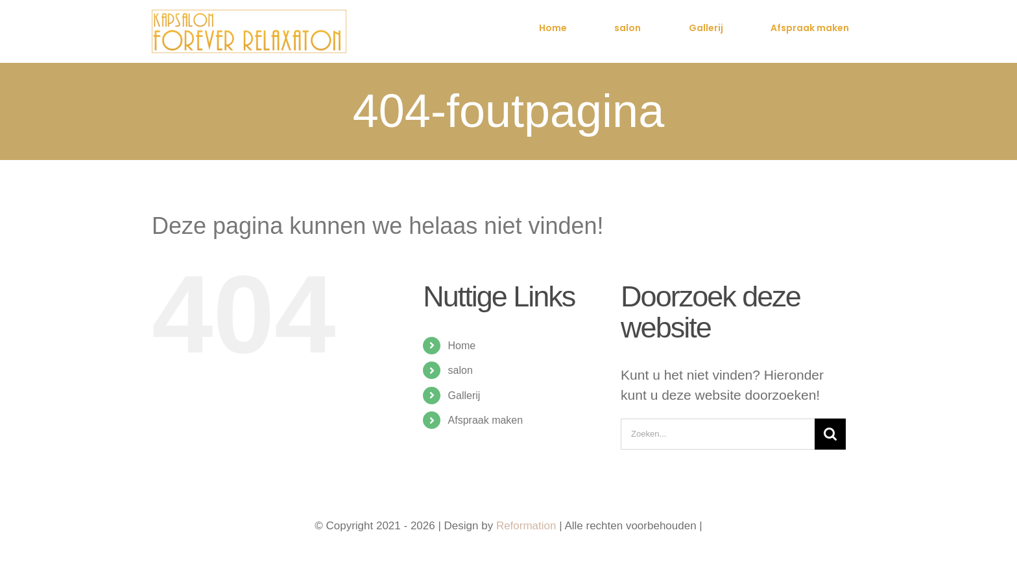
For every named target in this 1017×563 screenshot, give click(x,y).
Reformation (527, 526)
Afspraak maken (485, 420)
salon (460, 370)
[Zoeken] (830, 434)
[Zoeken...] (718, 434)
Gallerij (464, 395)
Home (462, 345)
